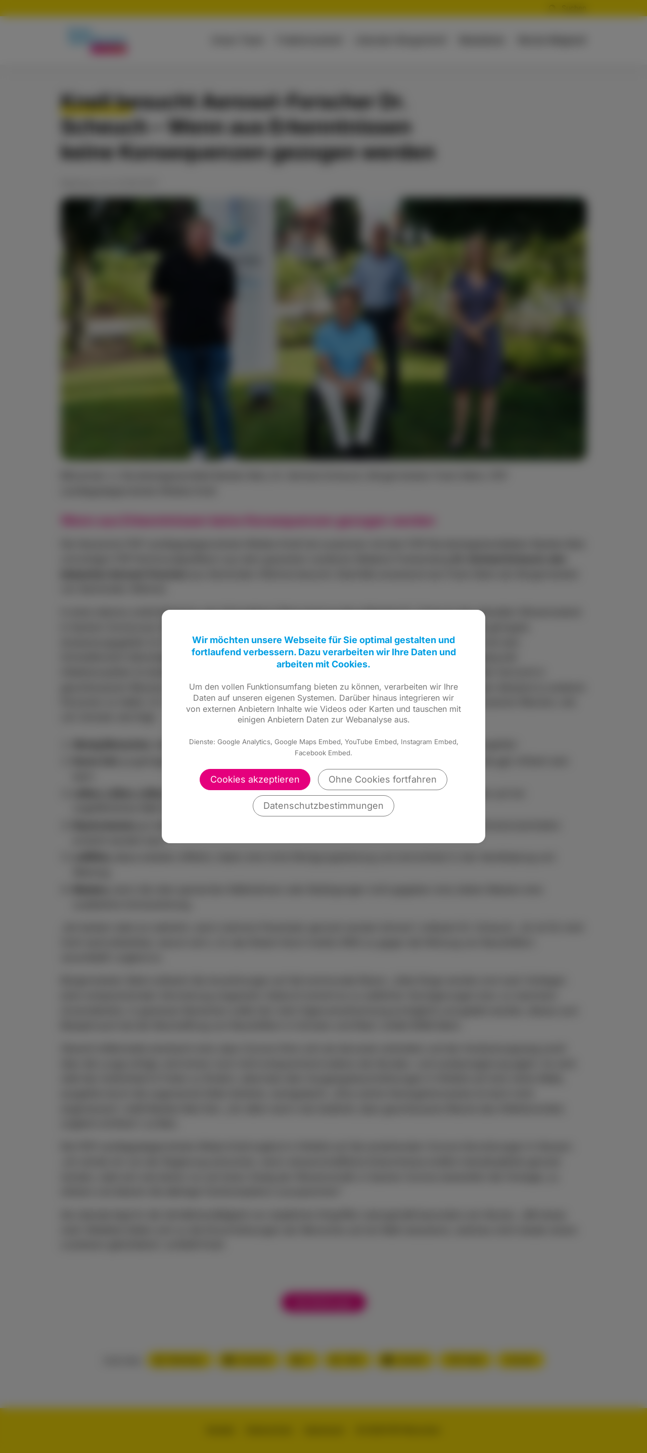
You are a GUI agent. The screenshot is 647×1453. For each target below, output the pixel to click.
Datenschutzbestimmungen (323, 805)
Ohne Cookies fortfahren (383, 779)
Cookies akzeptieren (255, 779)
